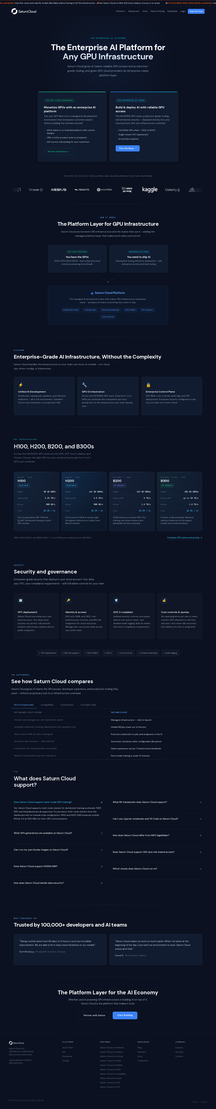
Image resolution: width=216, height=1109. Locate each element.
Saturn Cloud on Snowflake (113, 1074)
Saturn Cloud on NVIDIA (111, 1065)
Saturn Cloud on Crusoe (111, 1056)
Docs (145, 11)
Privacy (204, 1102)
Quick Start (67, 1047)
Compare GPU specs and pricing (184, 537)
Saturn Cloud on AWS (110, 1069)
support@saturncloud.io (20, 1060)
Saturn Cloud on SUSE (110, 1060)
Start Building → (127, 148)
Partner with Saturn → (59, 151)
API (63, 1052)
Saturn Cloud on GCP (110, 1082)
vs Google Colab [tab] (88, 705)
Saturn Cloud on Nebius (111, 1052)
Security (179, 1052)
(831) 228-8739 (15, 1063)
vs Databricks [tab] (67, 705)
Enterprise (172, 11)
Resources (133, 11)
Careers (179, 1047)
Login (182, 11)
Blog (140, 1047)
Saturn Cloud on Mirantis (112, 1047)
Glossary (142, 1052)
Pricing (65, 1060)
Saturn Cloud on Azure (111, 1078)
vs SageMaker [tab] (47, 705)
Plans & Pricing (157, 11)
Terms (195, 1102)
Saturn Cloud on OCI (110, 1087)
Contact (179, 1056)
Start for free (196, 11)
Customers (143, 1060)
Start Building (125, 1015)
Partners (120, 11)
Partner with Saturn (94, 1015)
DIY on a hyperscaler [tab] (24, 705)
